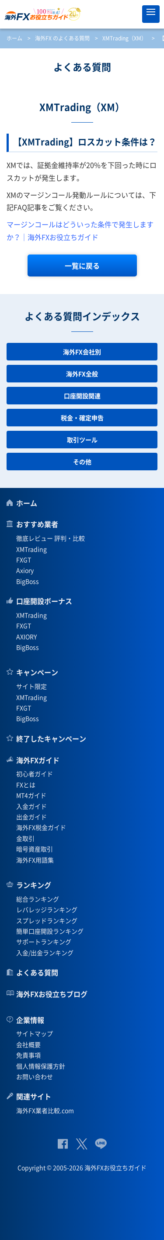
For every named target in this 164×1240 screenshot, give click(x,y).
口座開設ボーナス (44, 601)
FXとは (25, 784)
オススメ (131, 14)
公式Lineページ (101, 1143)
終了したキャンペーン (51, 738)
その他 (82, 461)
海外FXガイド (37, 760)
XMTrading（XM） (124, 38)
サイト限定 (31, 686)
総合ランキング (37, 899)
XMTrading (31, 549)
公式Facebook (63, 1143)
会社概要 (28, 1044)
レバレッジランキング (46, 909)
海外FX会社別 (82, 351)
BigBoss (27, 581)
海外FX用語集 (35, 859)
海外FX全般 (82, 373)
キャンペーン (37, 672)
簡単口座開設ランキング (50, 931)
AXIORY (26, 636)
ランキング (33, 885)
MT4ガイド (31, 795)
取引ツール (82, 439)
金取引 (25, 838)
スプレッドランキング (46, 920)
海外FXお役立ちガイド (82, 14)
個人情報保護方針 (40, 1066)
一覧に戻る (82, 265)
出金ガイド (31, 816)
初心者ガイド (34, 773)
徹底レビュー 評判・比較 (50, 538)
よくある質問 (37, 972)
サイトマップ (34, 1033)
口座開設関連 (82, 395)
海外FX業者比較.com (45, 1110)
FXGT (23, 559)
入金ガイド (31, 806)
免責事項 (28, 1055)
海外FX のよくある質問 (62, 38)
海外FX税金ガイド (41, 827)
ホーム (14, 38)
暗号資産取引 (34, 848)
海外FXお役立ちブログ (51, 994)
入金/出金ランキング (44, 952)
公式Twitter (81, 1143)
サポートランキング (43, 941)
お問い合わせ (34, 1076)
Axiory (25, 570)
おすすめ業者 (37, 524)
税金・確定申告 (82, 417)
